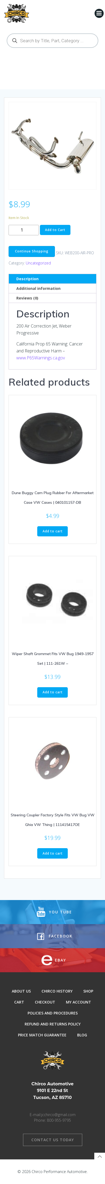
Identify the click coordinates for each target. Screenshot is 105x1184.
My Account (78, 1002)
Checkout (45, 1002)
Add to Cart (55, 230)
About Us (21, 991)
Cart (19, 1002)
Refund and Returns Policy (53, 1024)
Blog (82, 1034)
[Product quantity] (24, 230)
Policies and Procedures (53, 1013)
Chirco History (57, 991)
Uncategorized (38, 263)
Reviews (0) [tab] (27, 298)
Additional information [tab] (38, 288)
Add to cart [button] (53, 531)
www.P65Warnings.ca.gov (40, 358)
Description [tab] (27, 278)
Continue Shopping (31, 251)
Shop (88, 991)
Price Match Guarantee (42, 1034)
